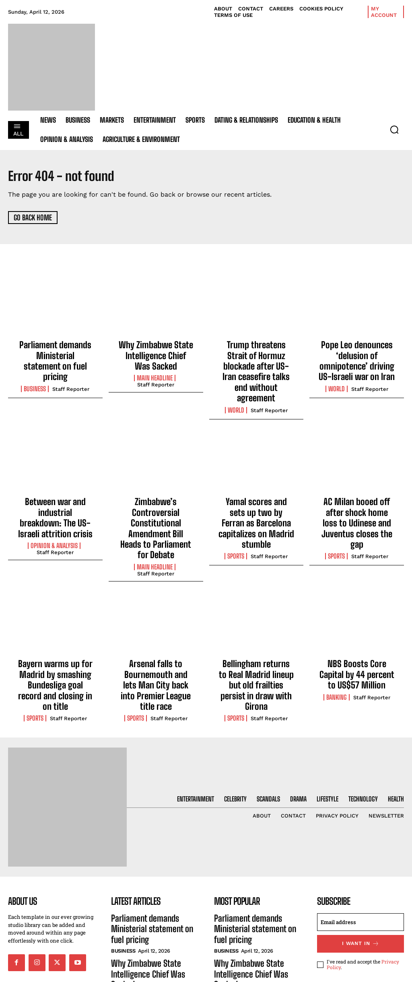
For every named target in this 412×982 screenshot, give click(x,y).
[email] (360, 846)
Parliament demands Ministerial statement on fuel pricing (55, 354)
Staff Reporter (70, 374)
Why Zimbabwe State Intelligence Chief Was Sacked (155, 354)
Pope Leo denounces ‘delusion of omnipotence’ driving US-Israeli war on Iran (356, 358)
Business (35, 373)
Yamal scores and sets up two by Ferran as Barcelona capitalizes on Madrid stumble (256, 485)
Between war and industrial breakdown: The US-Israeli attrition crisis (55, 481)
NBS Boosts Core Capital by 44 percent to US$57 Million (356, 615)
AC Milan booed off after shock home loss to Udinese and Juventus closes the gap (356, 485)
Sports (235, 510)
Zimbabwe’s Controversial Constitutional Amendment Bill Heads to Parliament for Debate (156, 485)
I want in (360, 867)
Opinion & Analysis (54, 501)
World (236, 382)
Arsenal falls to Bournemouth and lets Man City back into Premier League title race (156, 619)
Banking (336, 634)
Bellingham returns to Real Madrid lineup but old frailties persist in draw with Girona (256, 619)
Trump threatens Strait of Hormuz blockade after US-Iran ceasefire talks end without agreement (256, 358)
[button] (394, 129)
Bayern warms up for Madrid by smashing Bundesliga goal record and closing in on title (55, 619)
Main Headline (155, 373)
